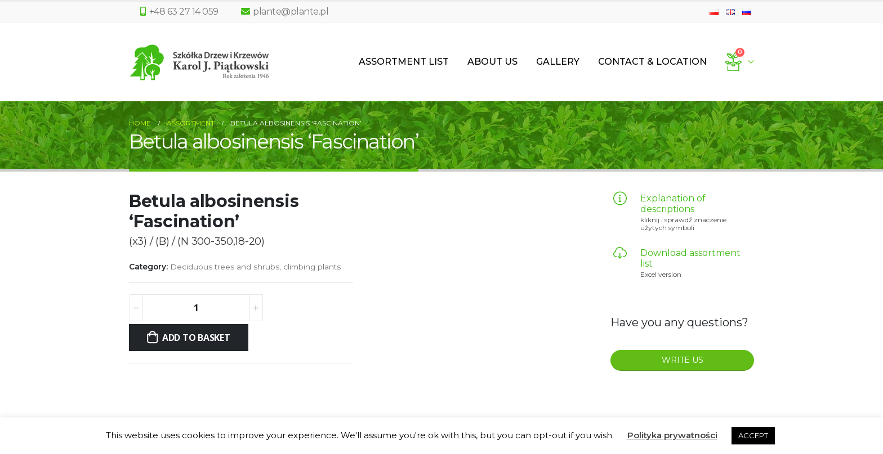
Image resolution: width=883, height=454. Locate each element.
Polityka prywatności (672, 435)
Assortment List (404, 61)
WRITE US (682, 360)
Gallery (557, 61)
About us (492, 61)
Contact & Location (652, 61)
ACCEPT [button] (753, 435)
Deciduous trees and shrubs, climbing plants (255, 266)
